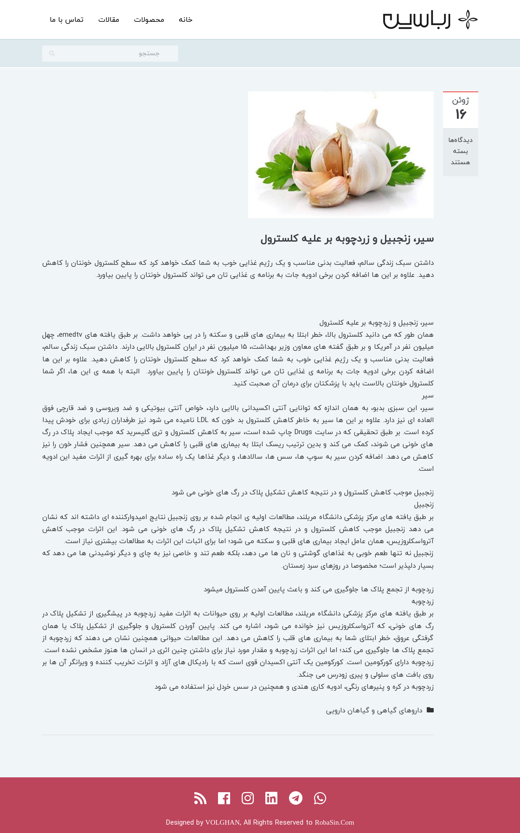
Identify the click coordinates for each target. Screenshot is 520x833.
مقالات (108, 19)
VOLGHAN (222, 822)
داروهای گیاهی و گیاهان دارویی (374, 710)
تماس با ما (66, 19)
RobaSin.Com (334, 822)
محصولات (149, 19)
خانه (186, 19)
